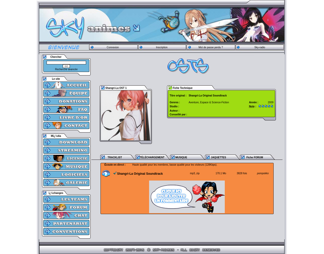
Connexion (113, 47)
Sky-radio (259, 47)
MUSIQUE (181, 157)
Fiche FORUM (254, 157)
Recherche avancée (66, 69)
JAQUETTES (218, 157)
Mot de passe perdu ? (210, 47)
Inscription (162, 47)
